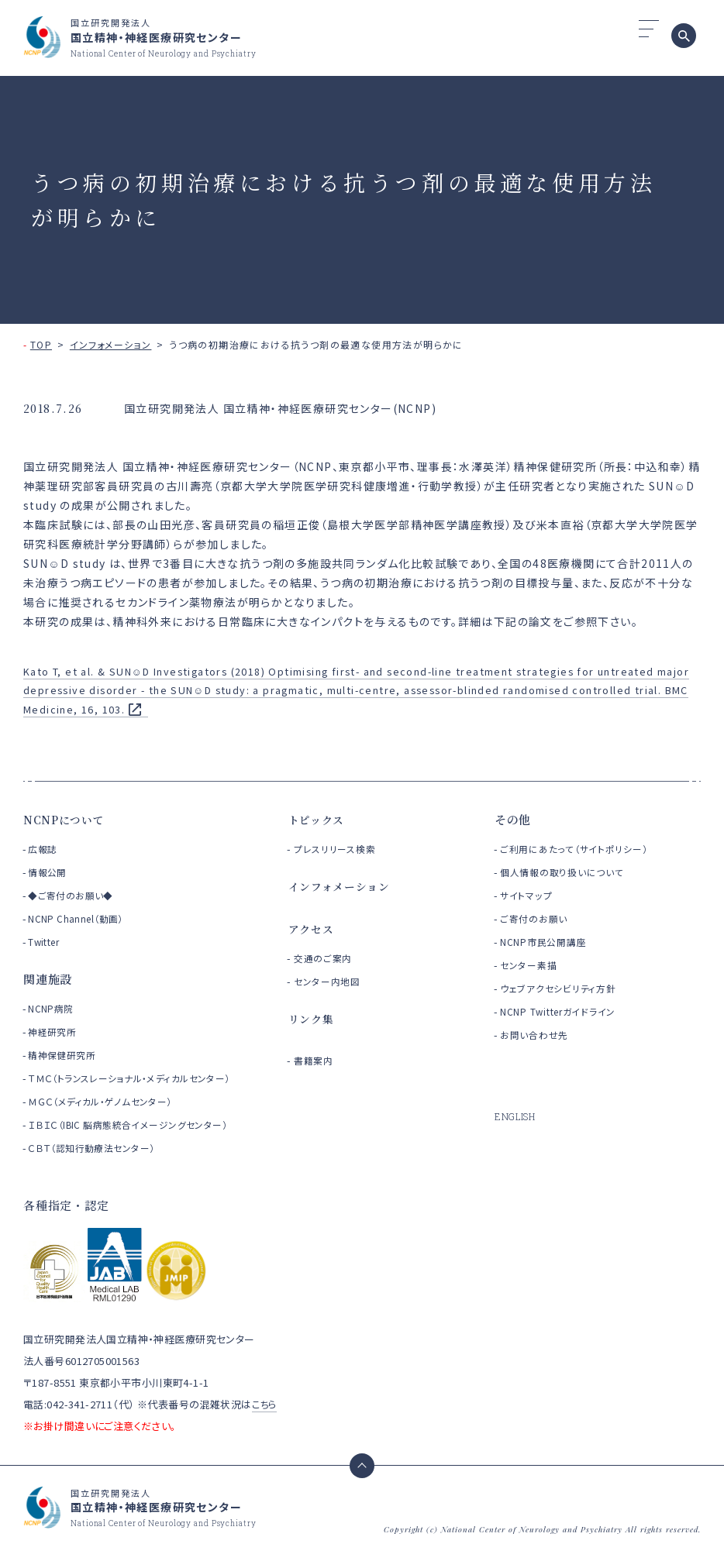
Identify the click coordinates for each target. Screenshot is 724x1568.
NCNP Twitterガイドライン (566, 1011)
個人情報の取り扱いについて (570, 872)
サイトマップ (529, 895)
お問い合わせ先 (538, 1034)
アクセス (312, 928)
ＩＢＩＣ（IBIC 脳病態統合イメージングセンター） (135, 1142)
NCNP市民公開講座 (549, 941)
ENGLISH (517, 1116)
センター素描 (532, 965)
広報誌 (43, 848)
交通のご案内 (326, 958)
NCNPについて (66, 819)
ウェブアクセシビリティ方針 (565, 988)
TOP (41, 344)
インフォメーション (111, 344)
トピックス (318, 819)
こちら (265, 1422)
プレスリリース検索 (340, 848)
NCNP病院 (52, 1008)
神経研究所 (54, 1031)
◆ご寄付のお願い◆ (73, 895)
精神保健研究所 (64, 1054)
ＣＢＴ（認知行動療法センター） (96, 1165)
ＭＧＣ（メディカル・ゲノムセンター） (106, 1119)
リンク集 (312, 1018)
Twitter (45, 941)
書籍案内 (316, 1060)
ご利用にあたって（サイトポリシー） (584, 848)
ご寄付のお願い (537, 918)
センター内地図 (331, 981)
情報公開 (49, 872)
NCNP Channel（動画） (78, 918)
